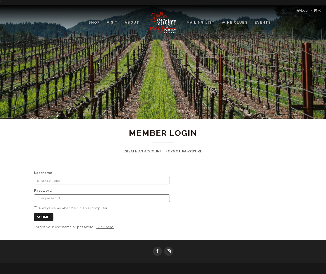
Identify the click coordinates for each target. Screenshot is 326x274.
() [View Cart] (318, 10)
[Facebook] (157, 252)
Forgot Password (184, 151)
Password (43, 190)
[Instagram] (168, 252)
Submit (43, 217)
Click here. (105, 227)
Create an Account (142, 151)
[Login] (304, 10)
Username (43, 173)
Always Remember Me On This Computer (70, 208)
